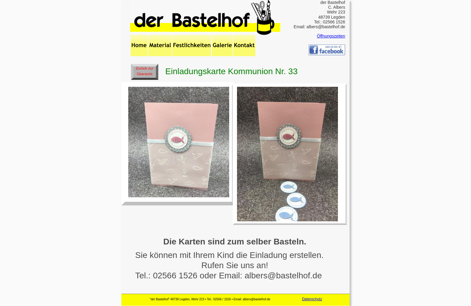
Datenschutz (312, 299)
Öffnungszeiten (331, 36)
